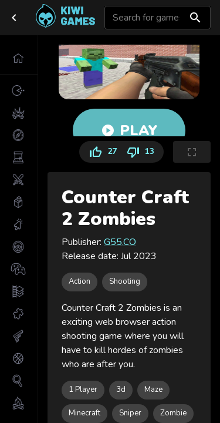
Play (129, 130)
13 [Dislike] (142, 152)
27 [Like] (100, 152)
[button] (19, 58)
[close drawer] (14, 17)
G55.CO (120, 242)
